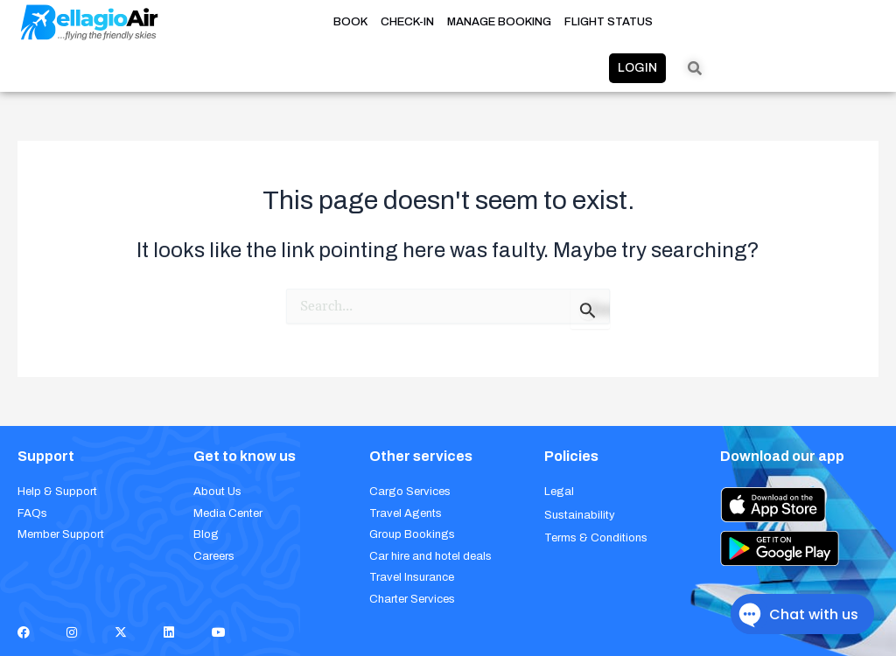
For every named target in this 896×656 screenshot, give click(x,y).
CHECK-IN (407, 22)
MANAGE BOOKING (499, 22)
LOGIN (637, 67)
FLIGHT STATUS (608, 22)
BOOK (350, 22)
